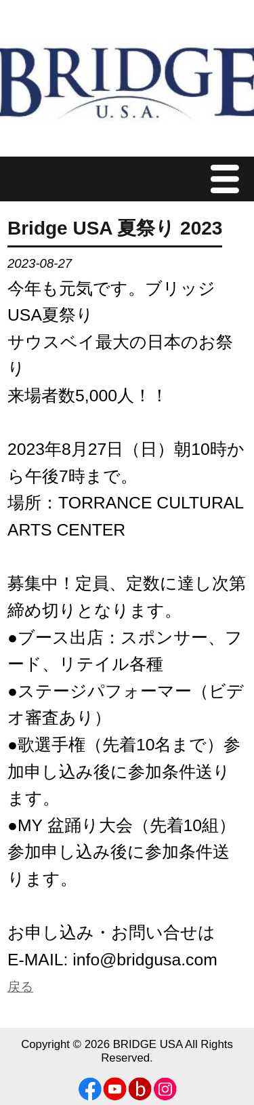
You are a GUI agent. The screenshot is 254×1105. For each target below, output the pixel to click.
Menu (228, 178)
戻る (20, 987)
